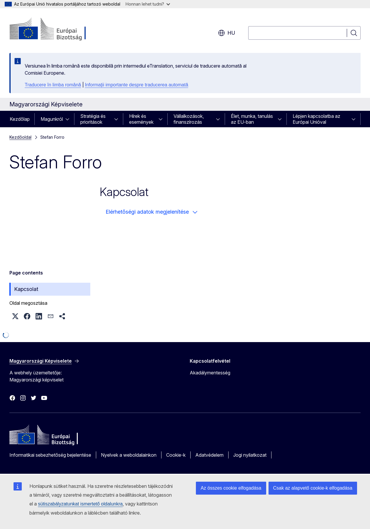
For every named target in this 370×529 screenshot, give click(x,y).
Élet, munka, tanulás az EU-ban (252, 119)
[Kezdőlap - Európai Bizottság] (56, 29)
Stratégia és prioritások (93, 119)
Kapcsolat (26, 289)
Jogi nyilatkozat (249, 455)
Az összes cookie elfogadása (231, 488)
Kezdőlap (20, 119)
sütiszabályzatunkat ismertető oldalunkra (80, 503)
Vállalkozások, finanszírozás (189, 119)
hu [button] (226, 32)
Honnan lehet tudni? (148, 3)
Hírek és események (141, 119)
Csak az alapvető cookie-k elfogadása (313, 488)
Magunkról (52, 119)
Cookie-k (176, 455)
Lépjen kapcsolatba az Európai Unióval (316, 119)
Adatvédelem (209, 455)
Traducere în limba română (53, 84)
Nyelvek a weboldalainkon (128, 455)
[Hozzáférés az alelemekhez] (69, 119)
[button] (15, 316)
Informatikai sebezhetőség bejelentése (50, 455)
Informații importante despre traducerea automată (136, 84)
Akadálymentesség (210, 373)
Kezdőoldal (20, 137)
